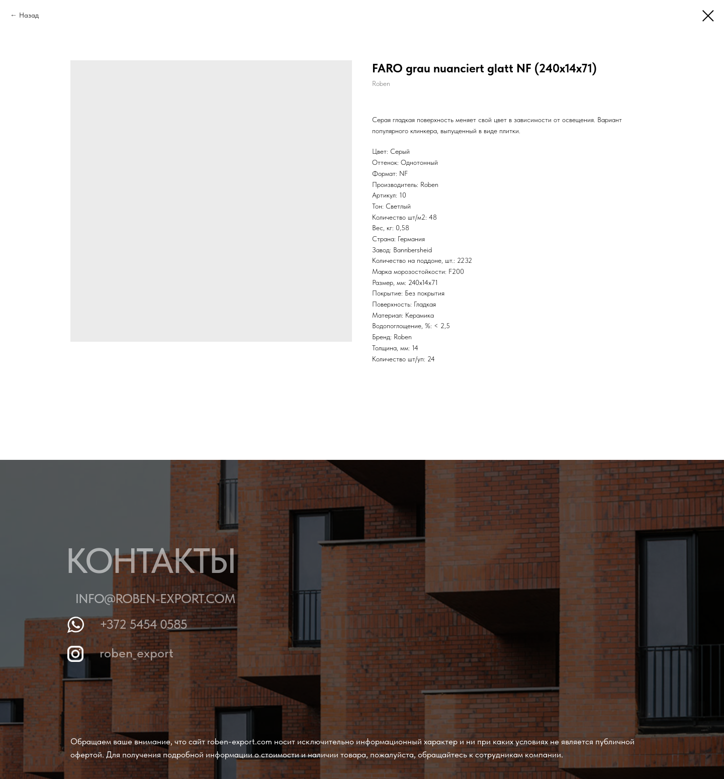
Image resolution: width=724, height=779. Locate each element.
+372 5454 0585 (147, 624)
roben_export (140, 652)
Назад (29, 15)
